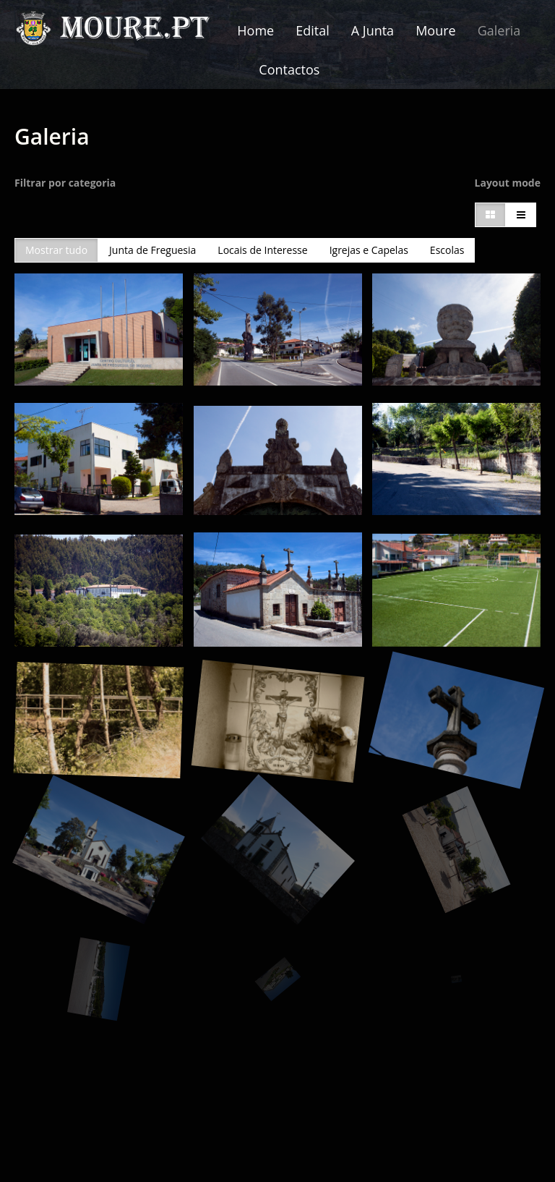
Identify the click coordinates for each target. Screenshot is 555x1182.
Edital (313, 30)
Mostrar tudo (56, 250)
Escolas (447, 250)
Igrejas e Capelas (369, 250)
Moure (436, 30)
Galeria (499, 30)
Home (255, 30)
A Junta (372, 30)
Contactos (289, 69)
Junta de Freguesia (152, 250)
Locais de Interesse (262, 250)
